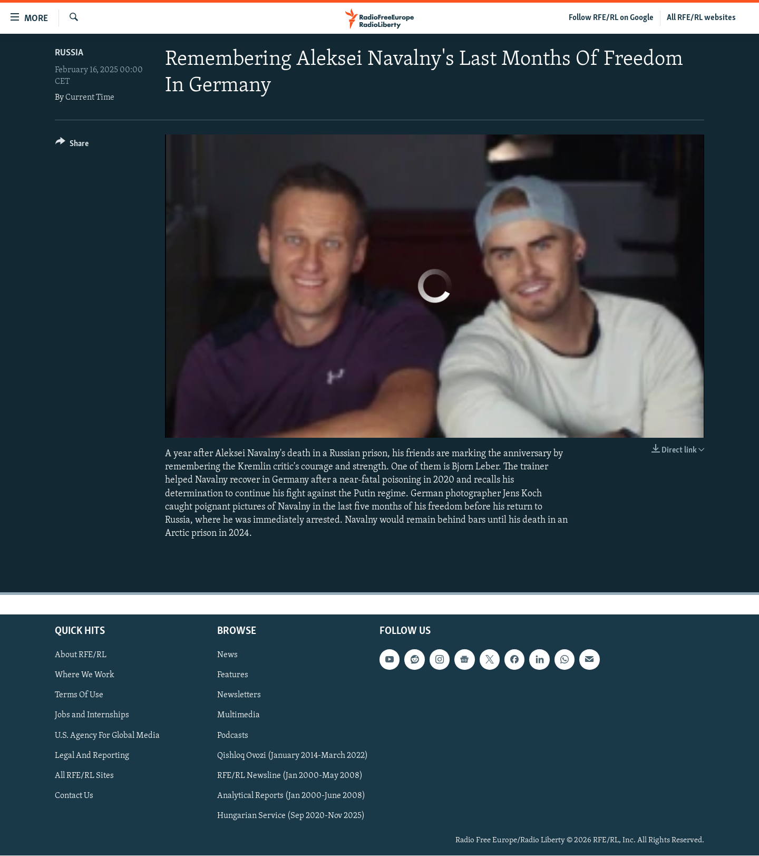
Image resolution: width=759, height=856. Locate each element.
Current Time (89, 97)
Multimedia (238, 715)
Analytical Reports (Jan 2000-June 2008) (291, 796)
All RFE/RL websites (701, 18)
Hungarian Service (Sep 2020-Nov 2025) (291, 816)
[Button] (72, 145)
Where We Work (84, 675)
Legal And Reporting (92, 756)
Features (232, 675)
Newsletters (239, 695)
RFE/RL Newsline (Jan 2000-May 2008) (290, 776)
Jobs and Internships (92, 715)
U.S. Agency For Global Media (107, 736)
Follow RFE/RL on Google (611, 18)
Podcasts (232, 736)
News (227, 655)
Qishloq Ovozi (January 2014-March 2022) (292, 756)
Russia (69, 53)
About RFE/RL (80, 655)
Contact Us (74, 796)
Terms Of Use (79, 695)
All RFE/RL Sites (84, 776)
